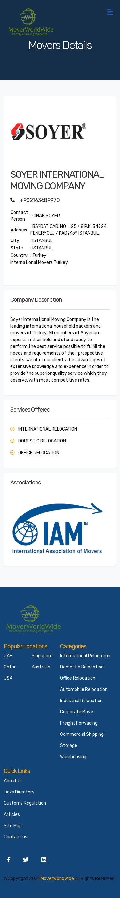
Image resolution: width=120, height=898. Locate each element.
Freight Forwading (79, 723)
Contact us (15, 837)
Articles (12, 814)
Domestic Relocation (82, 667)
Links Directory (19, 792)
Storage (68, 745)
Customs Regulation (25, 803)
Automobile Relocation (84, 689)
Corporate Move (76, 712)
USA (8, 678)
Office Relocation (77, 678)
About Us (13, 781)
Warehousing (73, 757)
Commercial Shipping (82, 734)
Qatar (10, 667)
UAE (8, 656)
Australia (41, 667)
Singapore (42, 656)
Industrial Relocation (81, 700)
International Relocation (85, 656)
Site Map (13, 825)
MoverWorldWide (57, 878)
